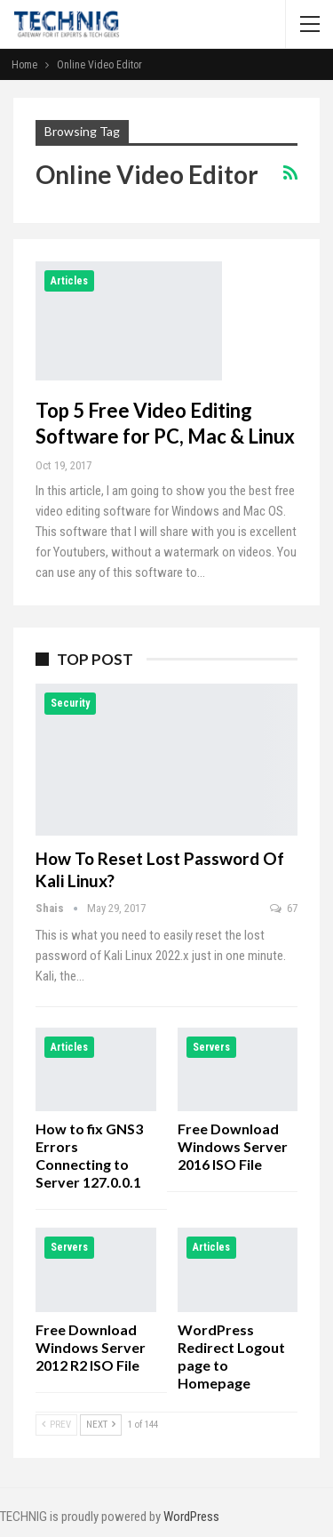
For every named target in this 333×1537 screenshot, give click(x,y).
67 (283, 908)
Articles (69, 281)
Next (100, 1424)
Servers (211, 1047)
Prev (56, 1424)
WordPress (191, 1517)
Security (70, 703)
